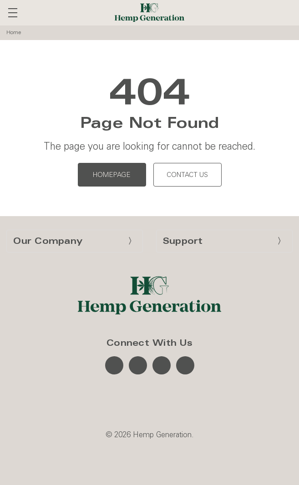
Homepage (112, 175)
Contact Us (187, 175)
